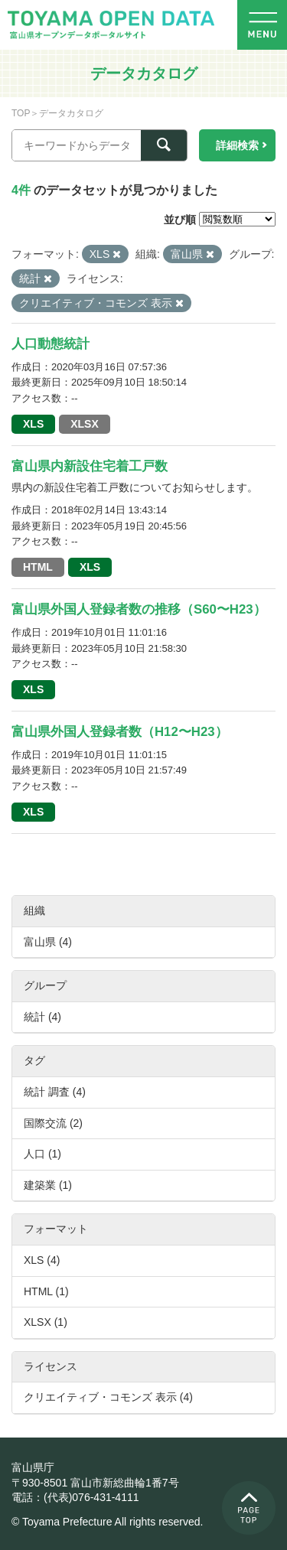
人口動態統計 (50, 344)
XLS (33, 424)
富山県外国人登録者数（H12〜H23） (119, 732)
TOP (20, 113)
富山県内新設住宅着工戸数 (89, 466)
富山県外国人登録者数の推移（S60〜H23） (138, 609)
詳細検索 (237, 145)
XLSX (84, 424)
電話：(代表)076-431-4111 (75, 1497)
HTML (38, 567)
